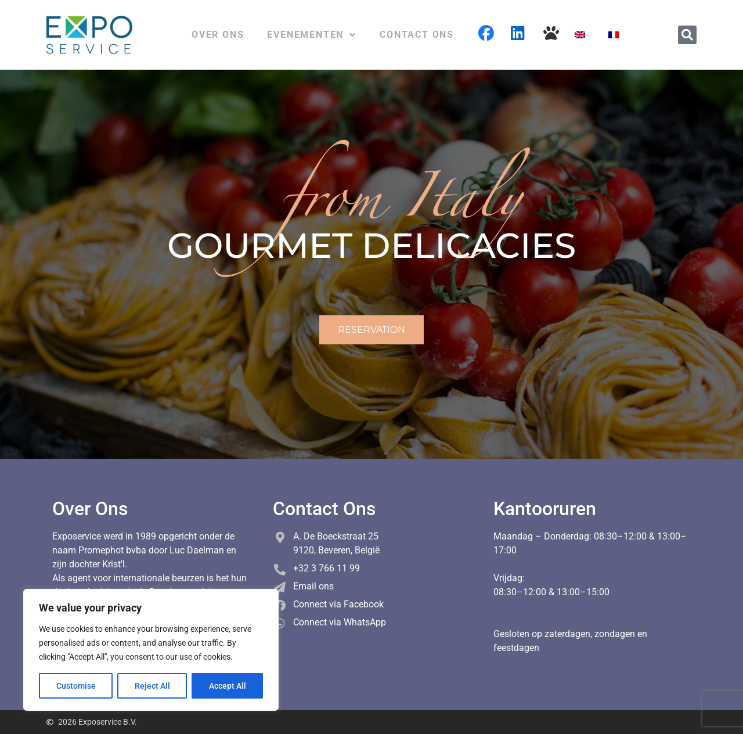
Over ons (218, 34)
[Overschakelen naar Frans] (613, 34)
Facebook (486, 33)
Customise (76, 685)
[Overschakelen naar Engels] (580, 34)
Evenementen (311, 34)
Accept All (227, 685)
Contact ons (417, 34)
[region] (151, 650)
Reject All (152, 685)
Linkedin (519, 33)
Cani (551, 33)
